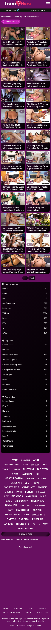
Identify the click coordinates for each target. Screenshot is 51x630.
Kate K (24, 436)
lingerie (9, 492)
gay (22, 505)
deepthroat (32, 482)
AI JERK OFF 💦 (12, 10)
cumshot (28, 487)
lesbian (14, 460)
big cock (17, 496)
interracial (37, 501)
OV (24, 298)
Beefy (24, 288)
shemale (40, 492)
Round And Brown (24, 355)
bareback (16, 483)
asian (45, 524)
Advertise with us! (11, 612)
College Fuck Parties (24, 370)
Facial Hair (24, 308)
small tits (38, 514)
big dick (24, 519)
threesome (28, 469)
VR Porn (24, 313)
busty (10, 510)
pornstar (25, 460)
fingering (37, 519)
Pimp (24, 380)
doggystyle (11, 487)
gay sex (30, 478)
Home (5, 608)
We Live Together (24, 360)
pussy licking (25, 528)
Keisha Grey (24, 345)
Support (18, 608)
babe (9, 501)
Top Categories (11, 284)
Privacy (42, 608)
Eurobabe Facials (24, 390)
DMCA (28, 612)
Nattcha (24, 411)
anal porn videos (11, 465)
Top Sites (9, 341)
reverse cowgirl (13, 515)
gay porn (41, 478)
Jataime (24, 416)
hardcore (23, 510)
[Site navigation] (48, 3)
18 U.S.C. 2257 (42, 612)
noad (24, 293)
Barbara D (24, 421)
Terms (30, 608)
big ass (35, 464)
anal (36, 460)
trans (25, 465)
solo (26, 515)
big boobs (40, 505)
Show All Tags (25, 534)
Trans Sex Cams (38, 10)
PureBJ (24, 350)
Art (24, 328)
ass (45, 464)
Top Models (10, 397)
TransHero (22, 626)
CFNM (24, 333)
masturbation (14, 478)
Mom (24, 318)
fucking (16, 469)
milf (43, 496)
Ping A (24, 406)
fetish (29, 492)
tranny (6, 469)
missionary (21, 501)
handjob (8, 524)
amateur (32, 496)
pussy (30, 505)
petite (36, 524)
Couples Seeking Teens (24, 365)
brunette (23, 523)
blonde (42, 487)
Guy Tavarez (24, 446)
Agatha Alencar (24, 426)
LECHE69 (24, 385)
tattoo (11, 519)
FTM (24, 323)
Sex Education (24, 303)
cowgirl (37, 510)
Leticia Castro (24, 401)
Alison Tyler (24, 375)
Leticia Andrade (24, 431)
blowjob (11, 505)
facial (19, 492)
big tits (42, 469)
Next (32, 278)
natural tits (30, 473)
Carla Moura (24, 441)
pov (6, 496)
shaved (15, 474)
